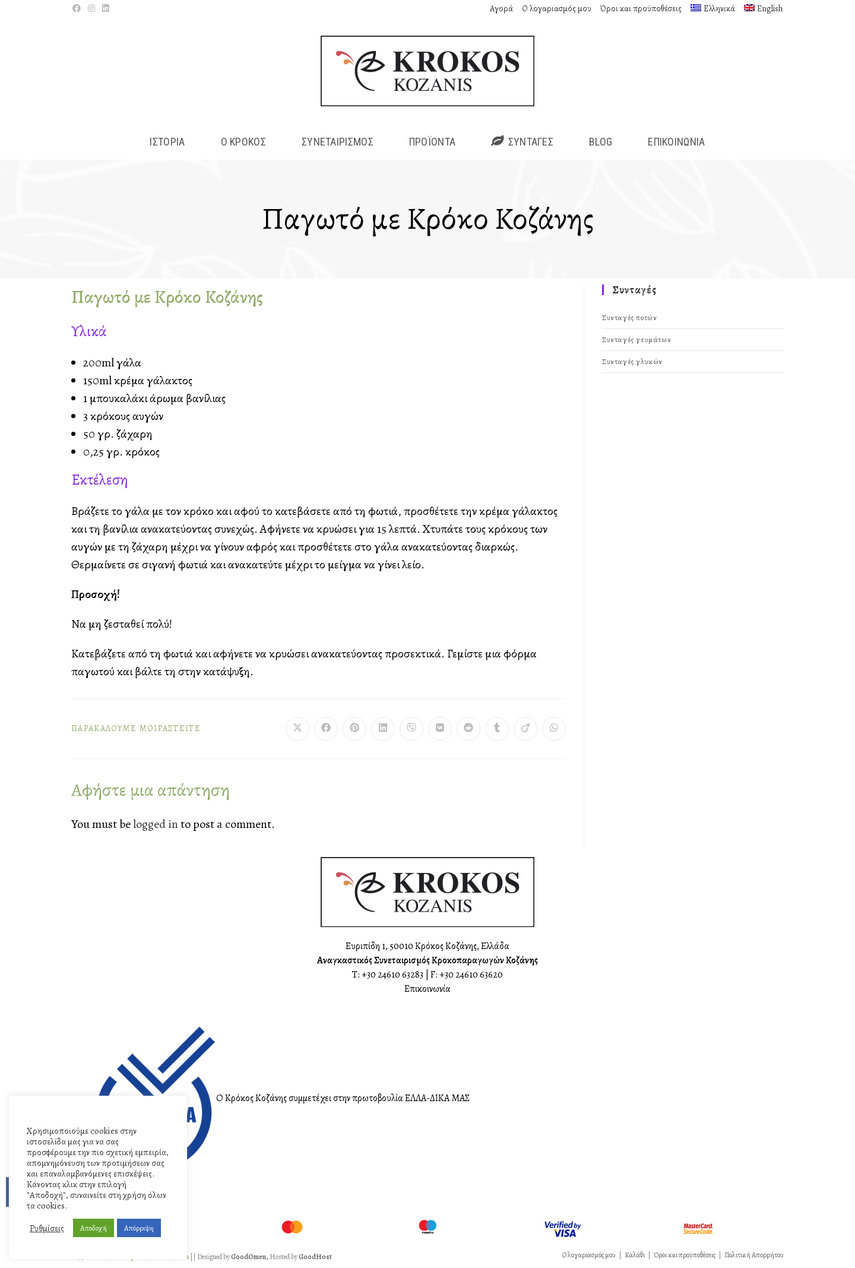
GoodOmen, (249, 1256)
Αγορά (501, 8)
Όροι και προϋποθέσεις (641, 8)
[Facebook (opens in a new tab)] (78, 9)
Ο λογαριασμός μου (556, 8)
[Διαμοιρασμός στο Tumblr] (497, 729)
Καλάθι (635, 1255)
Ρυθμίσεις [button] (47, 1228)
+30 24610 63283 (392, 974)
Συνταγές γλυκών (632, 361)
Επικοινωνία (427, 988)
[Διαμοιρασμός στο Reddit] (468, 729)
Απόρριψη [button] (139, 1228)
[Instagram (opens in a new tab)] (91, 9)
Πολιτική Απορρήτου (754, 1255)
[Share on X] (297, 729)
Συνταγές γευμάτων (636, 339)
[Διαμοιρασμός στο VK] (440, 729)
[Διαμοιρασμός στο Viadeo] (525, 729)
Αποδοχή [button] (93, 1228)
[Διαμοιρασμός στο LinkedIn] (383, 729)
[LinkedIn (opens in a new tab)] (106, 9)
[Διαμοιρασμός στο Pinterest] (354, 729)
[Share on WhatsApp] (554, 729)
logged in (155, 824)
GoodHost (315, 1256)
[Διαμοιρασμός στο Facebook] (326, 729)
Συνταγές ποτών (629, 317)
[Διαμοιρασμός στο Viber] (411, 729)
